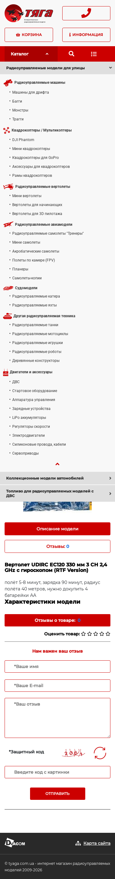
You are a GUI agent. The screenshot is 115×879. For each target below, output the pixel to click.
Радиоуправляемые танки (35, 325)
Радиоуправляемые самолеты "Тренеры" (48, 233)
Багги (17, 101)
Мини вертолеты (26, 196)
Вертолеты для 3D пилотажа (37, 214)
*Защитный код (26, 752)
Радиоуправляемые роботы (36, 352)
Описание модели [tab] (57, 529)
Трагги (18, 119)
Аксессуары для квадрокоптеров (41, 166)
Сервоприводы (25, 453)
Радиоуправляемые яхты (34, 305)
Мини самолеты (26, 242)
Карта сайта (96, 843)
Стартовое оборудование (34, 391)
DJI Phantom (23, 140)
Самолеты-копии (27, 278)
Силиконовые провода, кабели (39, 444)
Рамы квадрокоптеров (32, 175)
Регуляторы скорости (31, 426)
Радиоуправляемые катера (36, 296)
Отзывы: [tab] (57, 546)
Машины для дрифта (30, 92)
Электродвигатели (28, 435)
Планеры (20, 269)
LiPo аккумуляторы (29, 417)
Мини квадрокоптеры (31, 149)
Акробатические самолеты (35, 251)
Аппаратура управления (33, 400)
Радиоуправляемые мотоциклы (40, 334)
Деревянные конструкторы (35, 360)
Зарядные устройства (31, 409)
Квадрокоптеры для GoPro (35, 158)
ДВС (16, 382)
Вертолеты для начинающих (37, 205)
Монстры (20, 110)
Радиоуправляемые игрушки (37, 343)
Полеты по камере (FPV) (33, 260)
